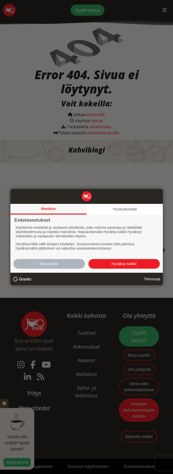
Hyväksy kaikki (124, 263)
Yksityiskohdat (125, 209)
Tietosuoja (152, 279)
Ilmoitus (48, 208)
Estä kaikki (49, 263)
